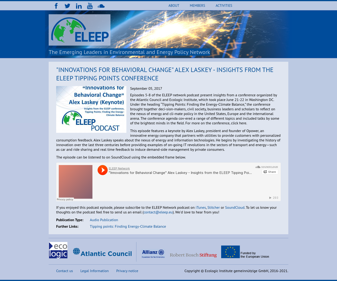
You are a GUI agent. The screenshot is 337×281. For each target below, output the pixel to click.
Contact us (64, 270)
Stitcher (213, 207)
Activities (224, 5)
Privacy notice (127, 270)
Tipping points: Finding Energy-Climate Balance (128, 226)
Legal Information (95, 270)
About (173, 5)
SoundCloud (235, 207)
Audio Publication (104, 219)
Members (197, 5)
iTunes (201, 207)
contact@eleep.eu (158, 212)
